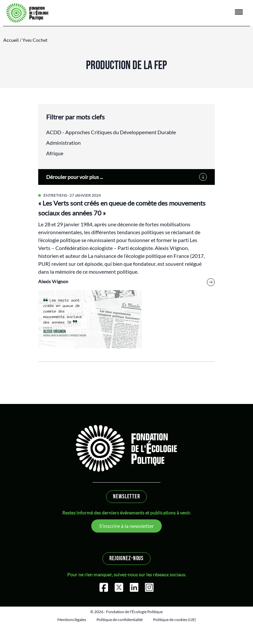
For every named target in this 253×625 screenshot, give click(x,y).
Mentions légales (71, 619)
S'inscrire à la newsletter (126, 526)
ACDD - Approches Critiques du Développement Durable (111, 132)
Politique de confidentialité (120, 619)
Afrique (54, 153)
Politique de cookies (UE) (174, 619)
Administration (63, 142)
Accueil (11, 40)
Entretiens (55, 195)
